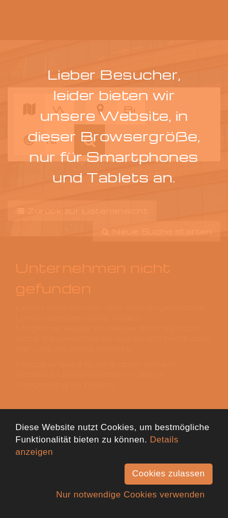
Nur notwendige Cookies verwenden (130, 494)
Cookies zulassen (168, 473)
